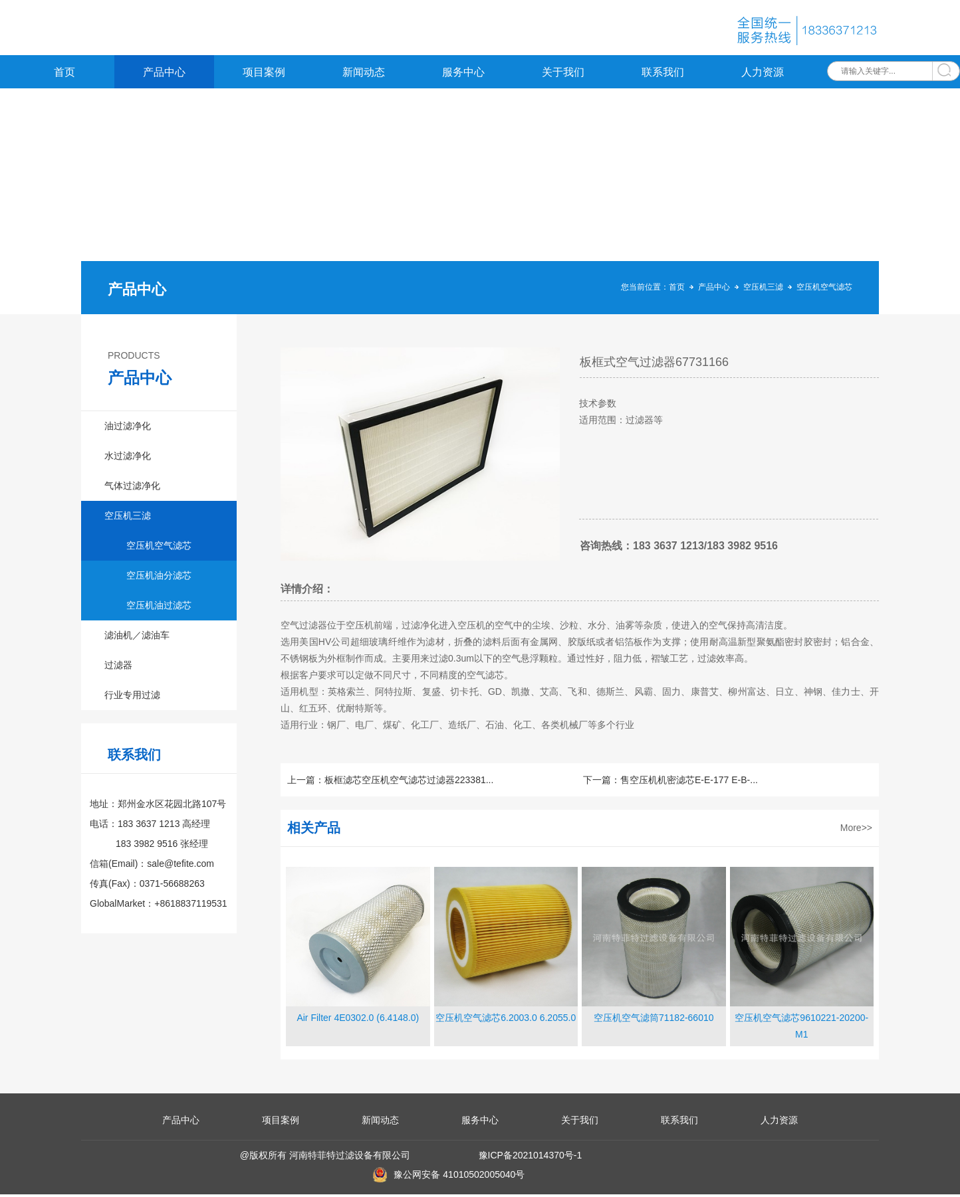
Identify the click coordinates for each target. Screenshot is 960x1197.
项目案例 (264, 74)
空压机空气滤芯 (824, 289)
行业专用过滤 (132, 697)
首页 (64, 74)
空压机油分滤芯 (158, 578)
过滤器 (118, 667)
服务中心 (463, 74)
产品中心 (164, 74)
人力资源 (762, 74)
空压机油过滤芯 (158, 607)
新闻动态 (363, 74)
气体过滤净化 (132, 488)
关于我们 (563, 74)
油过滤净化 (127, 428)
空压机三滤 (763, 289)
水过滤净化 (127, 458)
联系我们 (663, 74)
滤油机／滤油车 (137, 637)
